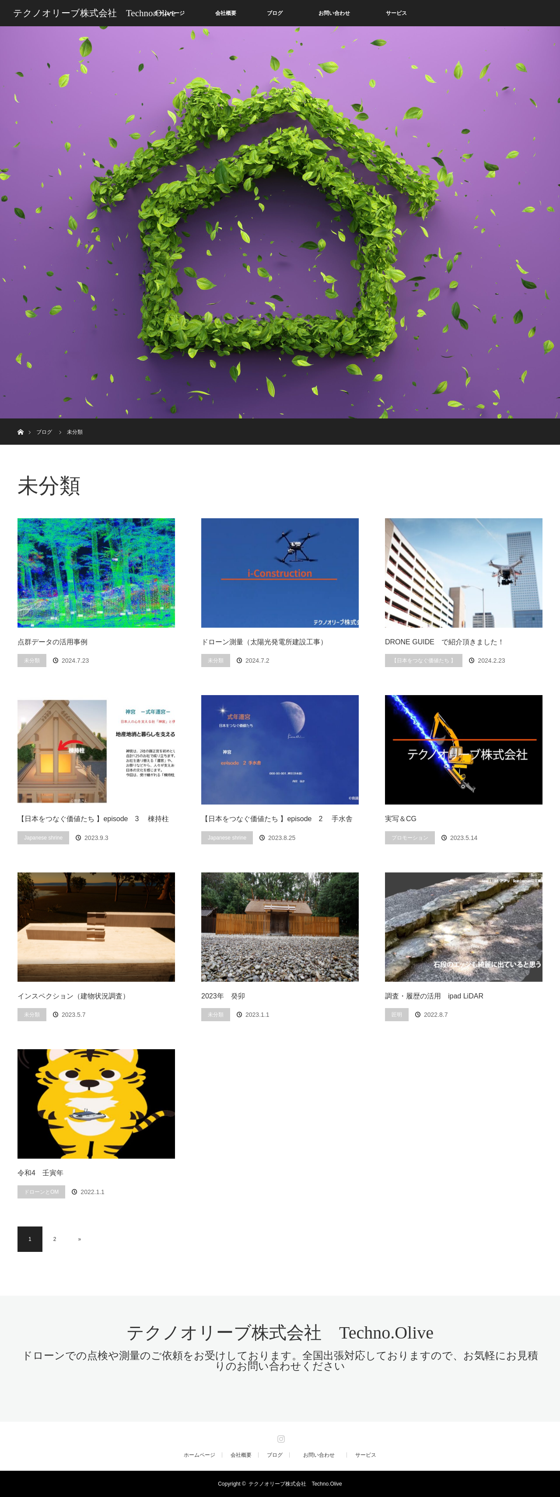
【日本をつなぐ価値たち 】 (424, 660)
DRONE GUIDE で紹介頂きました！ (444, 642)
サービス (396, 13)
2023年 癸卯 (223, 996)
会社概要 (225, 13)
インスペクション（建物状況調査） (74, 996)
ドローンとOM (41, 1192)
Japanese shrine (43, 838)
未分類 (32, 660)
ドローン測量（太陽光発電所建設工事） (264, 642)
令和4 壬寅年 (44, 1173)
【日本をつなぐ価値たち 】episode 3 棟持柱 (93, 818)
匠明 (397, 1015)
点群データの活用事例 (53, 642)
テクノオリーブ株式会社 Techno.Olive (94, 13)
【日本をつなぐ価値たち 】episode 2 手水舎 (277, 818)
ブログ (275, 13)
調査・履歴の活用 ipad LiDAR (434, 996)
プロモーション (410, 838)
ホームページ (199, 1455)
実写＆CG (400, 818)
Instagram (280, 1437)
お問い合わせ (339, 13)
